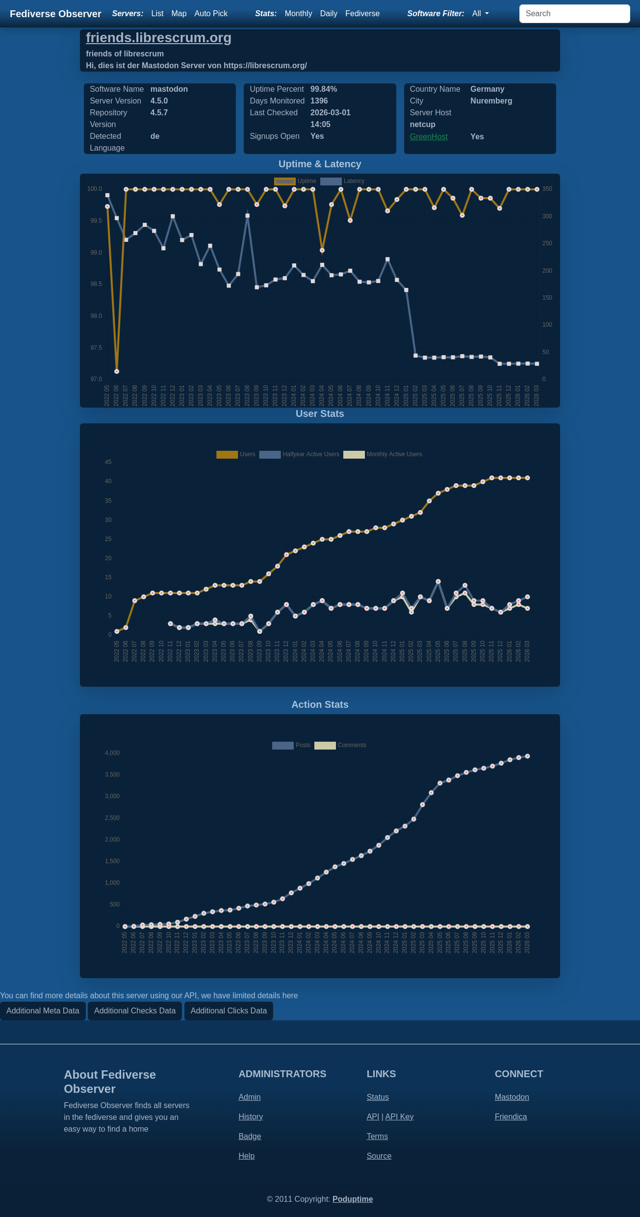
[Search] (574, 13)
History (250, 1117)
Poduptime (353, 1199)
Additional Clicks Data (229, 1011)
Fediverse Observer (56, 13)
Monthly (298, 13)
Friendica (511, 1117)
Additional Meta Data (42, 1011)
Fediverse (362, 13)
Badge (249, 1136)
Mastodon (512, 1097)
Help (246, 1156)
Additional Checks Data (135, 1011)
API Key (399, 1117)
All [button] (477, 13)
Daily (329, 13)
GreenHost (429, 136)
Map (178, 13)
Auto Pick (211, 13)
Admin (249, 1097)
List (158, 13)
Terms (377, 1136)
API (373, 1117)
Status (378, 1097)
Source (379, 1156)
